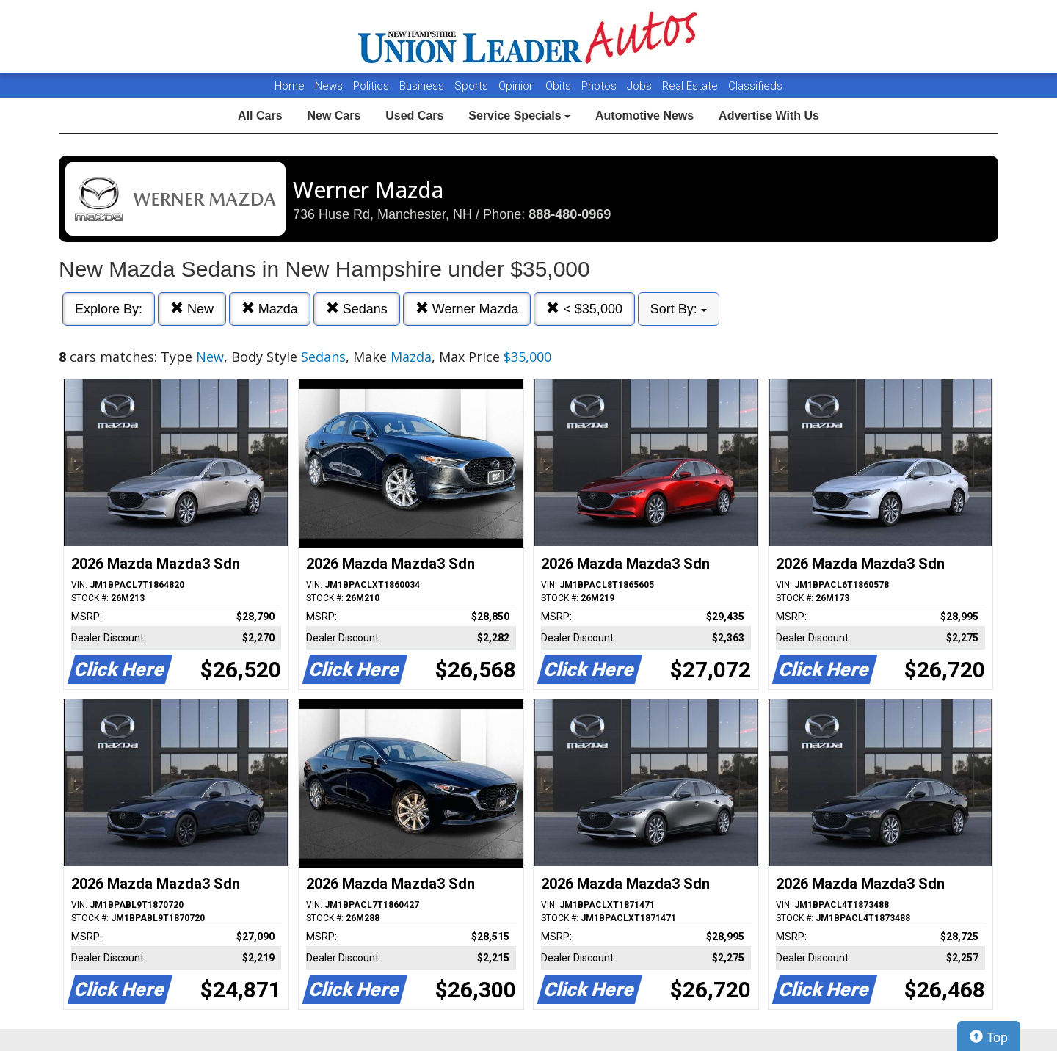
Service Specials (519, 115)
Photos (600, 85)
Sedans (357, 308)
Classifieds (755, 85)
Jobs (641, 85)
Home (290, 85)
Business (423, 85)
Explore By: (108, 309)
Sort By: (678, 309)
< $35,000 (584, 308)
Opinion (518, 85)
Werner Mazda (467, 308)
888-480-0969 (569, 214)
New (192, 308)
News (329, 85)
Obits (559, 85)
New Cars (333, 115)
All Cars (260, 115)
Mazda (269, 308)
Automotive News (644, 115)
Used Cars (414, 115)
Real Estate (691, 85)
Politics (371, 85)
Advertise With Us (769, 115)
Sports (472, 85)
